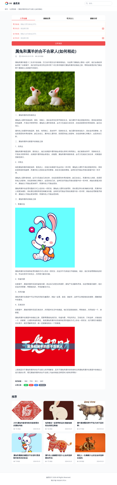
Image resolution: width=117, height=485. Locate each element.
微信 (26, 385)
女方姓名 (16, 34)
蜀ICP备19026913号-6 (58, 480)
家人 (36, 381)
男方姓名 (16, 24)
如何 (41, 381)
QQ (36, 385)
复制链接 (42, 385)
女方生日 (16, 38)
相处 (26, 381)
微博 (31, 385)
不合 (31, 381)
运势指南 (13, 9)
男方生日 (16, 28)
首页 (6, 9)
